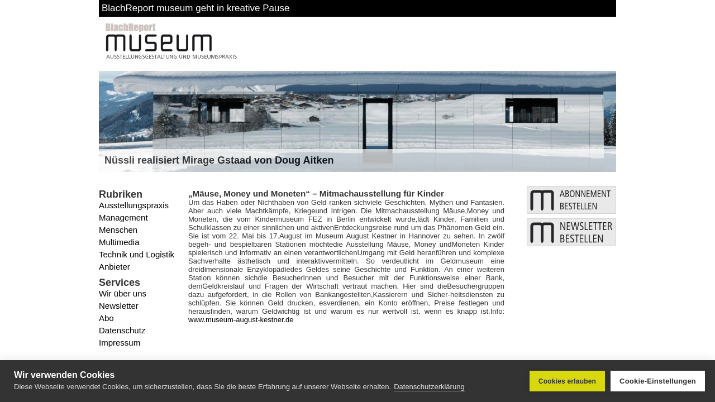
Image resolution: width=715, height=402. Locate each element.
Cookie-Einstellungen (657, 381)
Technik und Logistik (136, 254)
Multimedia (119, 242)
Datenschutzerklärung (429, 386)
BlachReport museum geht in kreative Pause (195, 8)
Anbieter (114, 266)
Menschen (118, 229)
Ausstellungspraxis (134, 205)
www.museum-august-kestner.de (241, 319)
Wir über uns (122, 293)
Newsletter (119, 305)
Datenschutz (122, 330)
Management (123, 217)
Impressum (119, 342)
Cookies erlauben (567, 381)
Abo (106, 318)
